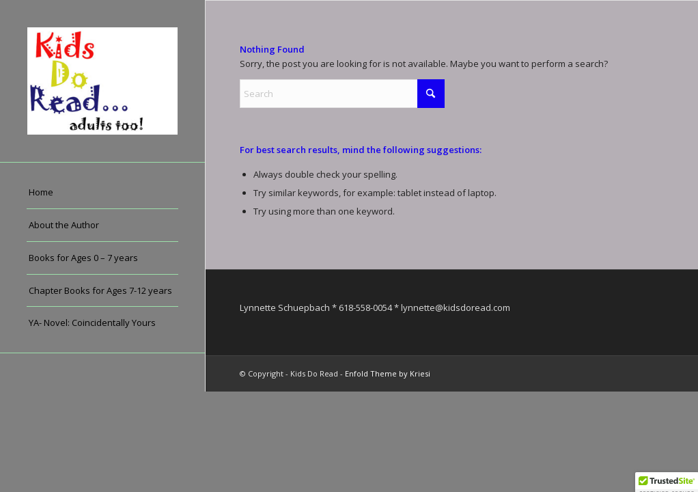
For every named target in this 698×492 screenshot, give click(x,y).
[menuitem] (102, 192)
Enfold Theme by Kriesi (387, 373)
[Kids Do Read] (102, 81)
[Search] (342, 93)
